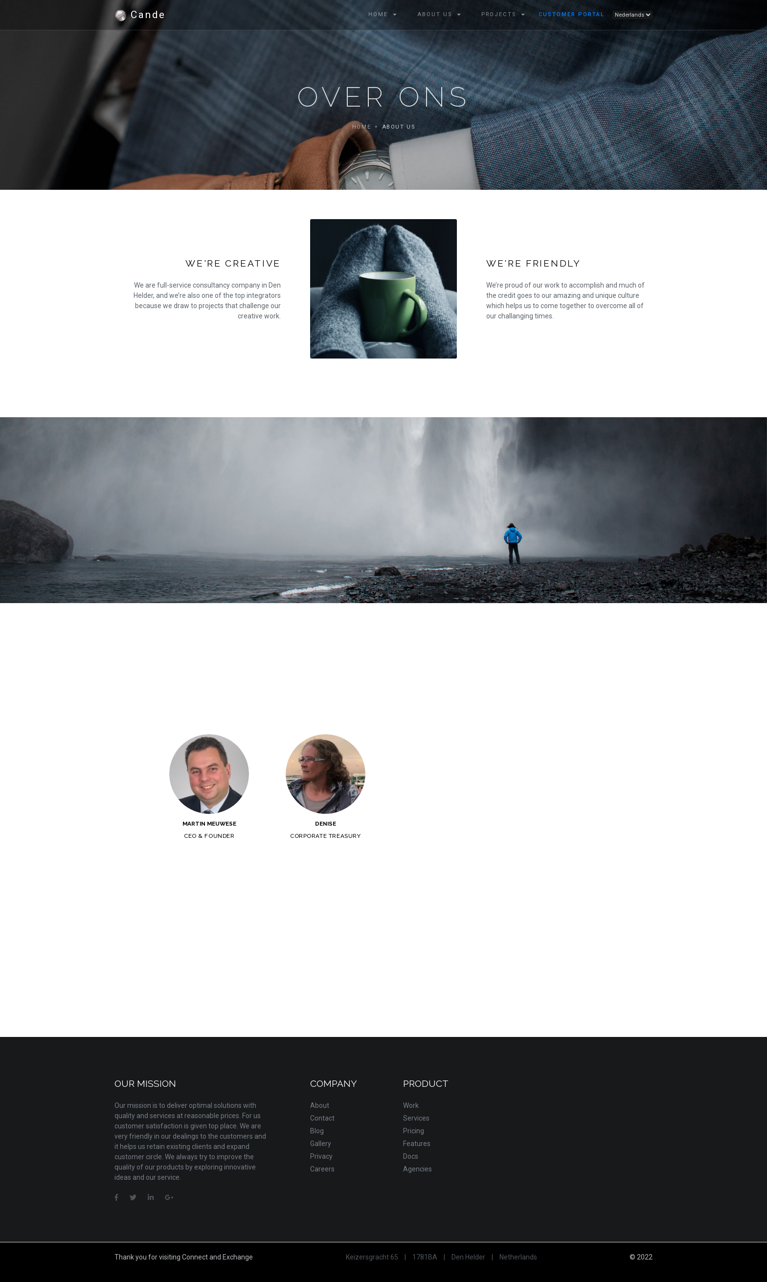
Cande (139, 15)
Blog (317, 1131)
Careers (322, 1169)
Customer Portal (572, 14)
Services (416, 1118)
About (319, 1105)
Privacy (321, 1156)
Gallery (320, 1143)
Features (416, 1143)
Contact (322, 1118)
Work (411, 1105)
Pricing (413, 1131)
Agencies (417, 1169)
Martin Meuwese (209, 823)
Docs (410, 1156)
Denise (325, 823)
